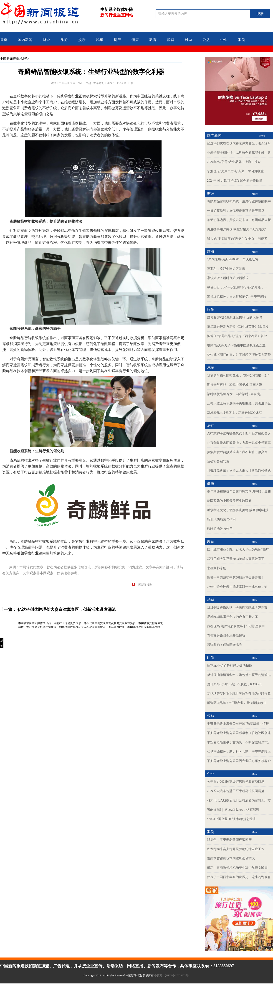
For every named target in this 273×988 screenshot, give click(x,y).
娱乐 (82, 40)
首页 (3, 40)
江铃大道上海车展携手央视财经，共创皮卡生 (239, 403)
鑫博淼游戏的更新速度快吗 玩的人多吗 (234, 317)
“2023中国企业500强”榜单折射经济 (231, 819)
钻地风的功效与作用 (221, 519)
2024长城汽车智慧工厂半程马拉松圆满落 (235, 791)
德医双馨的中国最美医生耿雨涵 (229, 501)
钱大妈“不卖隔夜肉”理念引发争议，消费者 (237, 238)
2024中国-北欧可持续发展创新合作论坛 (234, 180)
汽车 (99, 40)
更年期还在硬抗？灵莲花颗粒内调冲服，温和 (239, 491)
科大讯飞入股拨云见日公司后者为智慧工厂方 (239, 800)
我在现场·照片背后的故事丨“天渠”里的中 (236, 626)
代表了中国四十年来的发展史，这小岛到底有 (239, 877)
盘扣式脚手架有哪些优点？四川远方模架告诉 (239, 433)
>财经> (24, 59)
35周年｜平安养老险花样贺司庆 (229, 839)
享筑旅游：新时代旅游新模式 (227, 278)
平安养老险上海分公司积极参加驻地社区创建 (239, 733)
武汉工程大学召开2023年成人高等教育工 (235, 559)
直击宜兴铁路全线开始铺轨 (226, 635)
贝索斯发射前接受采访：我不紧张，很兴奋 (237, 452)
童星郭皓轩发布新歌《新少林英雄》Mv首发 (238, 326)
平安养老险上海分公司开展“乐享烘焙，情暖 (238, 723)
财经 (46, 40)
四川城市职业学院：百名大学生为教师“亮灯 (238, 549)
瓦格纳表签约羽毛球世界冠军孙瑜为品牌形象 (239, 693)
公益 (206, 40)
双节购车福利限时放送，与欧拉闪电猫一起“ (238, 375)
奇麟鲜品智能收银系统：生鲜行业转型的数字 (239, 201)
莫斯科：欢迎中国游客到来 (226, 268)
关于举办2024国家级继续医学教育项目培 (235, 781)
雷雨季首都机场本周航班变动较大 (231, 858)
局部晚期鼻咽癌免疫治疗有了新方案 (232, 617)
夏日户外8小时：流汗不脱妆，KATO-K (234, 684)
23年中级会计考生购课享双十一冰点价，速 (237, 587)
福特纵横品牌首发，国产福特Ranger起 (234, 394)
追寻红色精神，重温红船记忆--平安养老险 (236, 296)
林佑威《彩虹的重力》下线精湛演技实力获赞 (239, 354)
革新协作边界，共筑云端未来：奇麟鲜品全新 (239, 220)
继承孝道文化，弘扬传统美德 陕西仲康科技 (237, 510)
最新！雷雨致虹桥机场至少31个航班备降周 (237, 867)
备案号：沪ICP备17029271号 (171, 975)
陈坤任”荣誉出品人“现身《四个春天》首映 (237, 336)
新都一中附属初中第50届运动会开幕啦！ (235, 577)
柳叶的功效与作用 (220, 529)
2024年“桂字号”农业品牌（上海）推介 (234, 162)
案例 (241, 40)
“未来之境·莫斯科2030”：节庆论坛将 (232, 259)
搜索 (260, 14)
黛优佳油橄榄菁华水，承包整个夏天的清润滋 (239, 675)
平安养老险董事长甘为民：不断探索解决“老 (238, 742)
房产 (117, 40)
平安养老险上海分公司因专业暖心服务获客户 (239, 761)
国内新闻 (25, 40)
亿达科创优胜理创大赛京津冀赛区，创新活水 (239, 143)
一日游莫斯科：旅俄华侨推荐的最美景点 (235, 210)
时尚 (188, 40)
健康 (135, 40)
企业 (224, 40)
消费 (170, 40)
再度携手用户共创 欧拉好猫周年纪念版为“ (237, 229)
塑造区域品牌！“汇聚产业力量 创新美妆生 (237, 703)
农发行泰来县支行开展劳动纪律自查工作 (235, 849)
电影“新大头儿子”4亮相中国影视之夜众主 (236, 345)
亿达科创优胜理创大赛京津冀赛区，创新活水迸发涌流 (67, 609)
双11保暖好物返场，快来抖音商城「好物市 (237, 607)
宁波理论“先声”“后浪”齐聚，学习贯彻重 (235, 171)
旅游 (64, 40)
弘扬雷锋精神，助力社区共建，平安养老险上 (239, 751)
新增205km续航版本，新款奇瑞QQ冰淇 (234, 412)
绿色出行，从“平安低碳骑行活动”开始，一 (237, 287)
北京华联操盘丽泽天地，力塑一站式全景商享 (239, 442)
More (262, 135)
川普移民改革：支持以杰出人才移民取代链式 (239, 470)
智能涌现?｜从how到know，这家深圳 (233, 809)
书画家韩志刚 (216, 568)
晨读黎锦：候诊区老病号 (224, 645)
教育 (153, 40)
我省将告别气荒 (218, 461)
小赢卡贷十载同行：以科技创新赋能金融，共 (239, 152)
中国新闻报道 (9, 59)
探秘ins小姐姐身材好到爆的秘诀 (229, 665)
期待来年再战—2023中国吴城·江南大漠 (234, 384)
